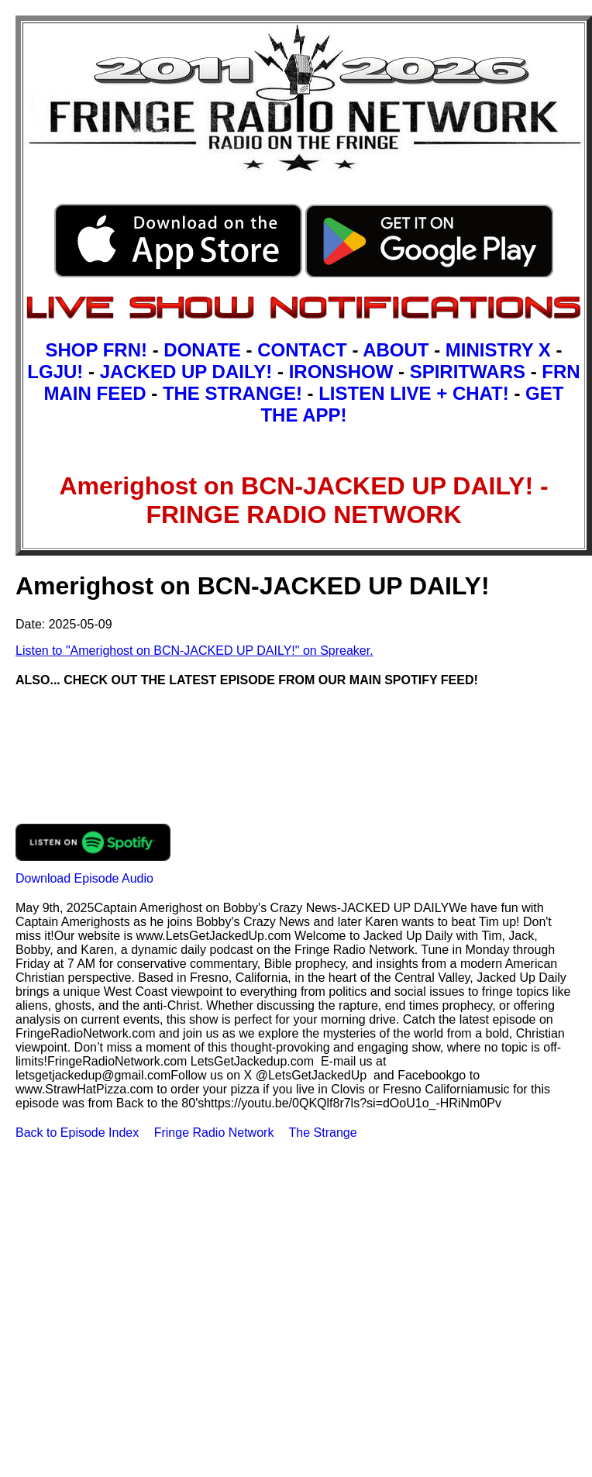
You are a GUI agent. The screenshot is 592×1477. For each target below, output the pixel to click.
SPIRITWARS (467, 371)
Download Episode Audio (84, 878)
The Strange (323, 1132)
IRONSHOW (341, 371)
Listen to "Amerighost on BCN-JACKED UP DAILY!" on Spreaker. (194, 650)
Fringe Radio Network (214, 1132)
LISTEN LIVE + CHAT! (413, 393)
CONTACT (302, 349)
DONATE (202, 349)
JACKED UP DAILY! (186, 371)
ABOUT (396, 349)
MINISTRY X (498, 349)
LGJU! (55, 371)
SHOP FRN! (96, 349)
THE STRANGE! (232, 393)
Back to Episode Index (77, 1132)
